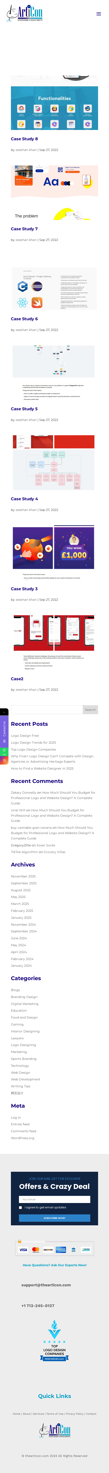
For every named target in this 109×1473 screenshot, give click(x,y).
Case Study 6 (24, 318)
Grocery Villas (54, 852)
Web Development (25, 1079)
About (27, 1413)
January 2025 (21, 918)
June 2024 (19, 938)
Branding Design (24, 997)
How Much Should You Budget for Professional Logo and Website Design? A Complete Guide (53, 798)
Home (16, 1413)
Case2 (17, 678)
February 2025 (22, 911)
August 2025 (21, 890)
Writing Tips (20, 1086)
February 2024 (22, 959)
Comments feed (23, 1131)
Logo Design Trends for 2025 (33, 743)
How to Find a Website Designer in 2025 (42, 768)
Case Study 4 (24, 498)
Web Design (20, 1073)
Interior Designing (25, 1031)
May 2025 (18, 897)
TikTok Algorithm (24, 852)
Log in (16, 1117)
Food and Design (24, 1017)
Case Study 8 (24, 138)
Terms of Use (55, 1413)
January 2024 (21, 966)
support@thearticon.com (46, 1285)
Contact (91, 1413)
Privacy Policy (75, 1413)
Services (38, 1413)
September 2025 (24, 883)
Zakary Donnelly (23, 793)
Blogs (15, 990)
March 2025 (20, 904)
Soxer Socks (46, 845)
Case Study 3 (24, 588)
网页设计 (17, 1093)
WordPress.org (22, 1138)
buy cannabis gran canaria (31, 828)
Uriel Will (18, 810)
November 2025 (23, 876)
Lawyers (17, 1038)
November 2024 (23, 925)
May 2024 (18, 945)
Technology (20, 1066)
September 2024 (24, 931)
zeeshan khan (26, 150)
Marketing (19, 1052)
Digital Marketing (25, 1004)
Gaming (17, 1024)
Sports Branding (24, 1059)
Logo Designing (23, 1045)
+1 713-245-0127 (37, 1305)
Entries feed (20, 1124)
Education (19, 1011)
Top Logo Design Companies (33, 749)
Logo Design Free (25, 736)
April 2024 (19, 952)
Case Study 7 (24, 228)
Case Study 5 (24, 408)
